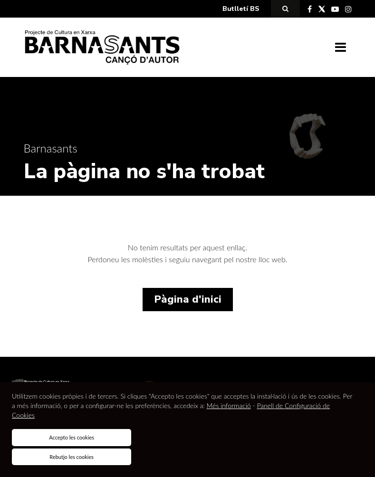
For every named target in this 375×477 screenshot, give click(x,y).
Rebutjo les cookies (71, 457)
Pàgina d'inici (187, 299)
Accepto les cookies (71, 437)
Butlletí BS (241, 8)
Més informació (229, 405)
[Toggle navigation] (340, 47)
